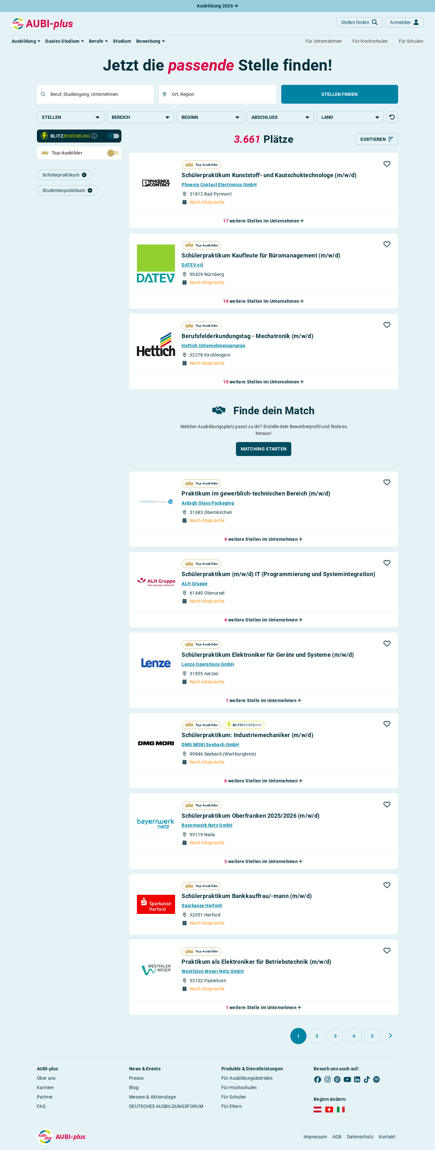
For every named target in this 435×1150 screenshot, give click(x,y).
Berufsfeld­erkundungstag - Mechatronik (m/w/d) (247, 336)
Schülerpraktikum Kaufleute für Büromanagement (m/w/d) (261, 255)
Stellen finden (339, 94)
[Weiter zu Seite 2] (390, 1035)
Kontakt (387, 1136)
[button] (26, 41)
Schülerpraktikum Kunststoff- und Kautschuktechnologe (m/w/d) (269, 175)
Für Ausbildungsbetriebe (247, 1078)
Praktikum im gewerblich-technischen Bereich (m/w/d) (256, 493)
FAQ (41, 1106)
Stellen (70, 117)
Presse (136, 1078)
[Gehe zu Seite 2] (317, 1036)
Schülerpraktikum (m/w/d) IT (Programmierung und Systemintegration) (278, 574)
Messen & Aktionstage (152, 1096)
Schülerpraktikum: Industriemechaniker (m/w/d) (247, 735)
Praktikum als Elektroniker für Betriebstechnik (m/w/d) (256, 961)
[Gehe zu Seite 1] (298, 1036)
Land (350, 117)
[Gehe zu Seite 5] (372, 1036)
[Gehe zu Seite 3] (335, 1036)
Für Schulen (233, 1096)
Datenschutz (360, 1136)
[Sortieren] (376, 139)
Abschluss (280, 117)
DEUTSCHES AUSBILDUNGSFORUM (166, 1106)
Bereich (140, 117)
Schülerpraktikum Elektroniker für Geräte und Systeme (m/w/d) (268, 654)
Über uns (46, 1078)
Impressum (315, 1136)
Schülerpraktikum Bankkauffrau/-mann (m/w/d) (247, 896)
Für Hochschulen (239, 1087)
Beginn (210, 117)
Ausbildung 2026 (217, 5)
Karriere (45, 1087)
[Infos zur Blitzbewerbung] (94, 136)
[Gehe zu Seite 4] (354, 1036)
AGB (337, 1136)
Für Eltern (231, 1106)
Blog (134, 1087)
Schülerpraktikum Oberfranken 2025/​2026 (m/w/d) (250, 815)
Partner (45, 1096)
